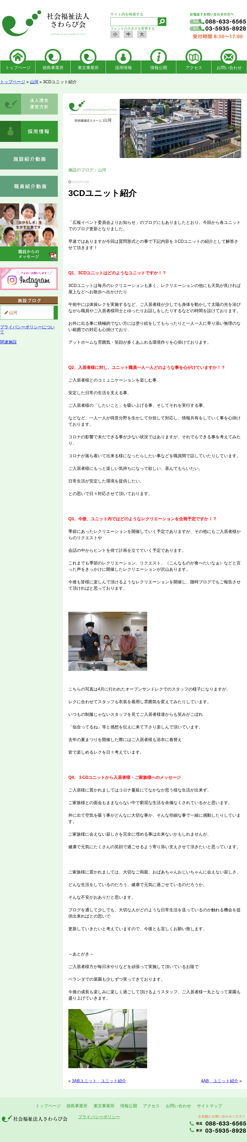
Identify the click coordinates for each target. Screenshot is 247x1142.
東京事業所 (88, 67)
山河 (34, 82)
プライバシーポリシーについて (27, 329)
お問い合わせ (229, 67)
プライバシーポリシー (99, 1117)
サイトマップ (209, 1106)
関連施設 (8, 342)
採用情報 (123, 67)
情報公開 (158, 67)
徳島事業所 (53, 67)
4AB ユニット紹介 (219, 1081)
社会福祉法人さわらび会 (44, 24)
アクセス (194, 67)
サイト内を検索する (126, 14)
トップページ (17, 67)
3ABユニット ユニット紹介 (99, 1081)
